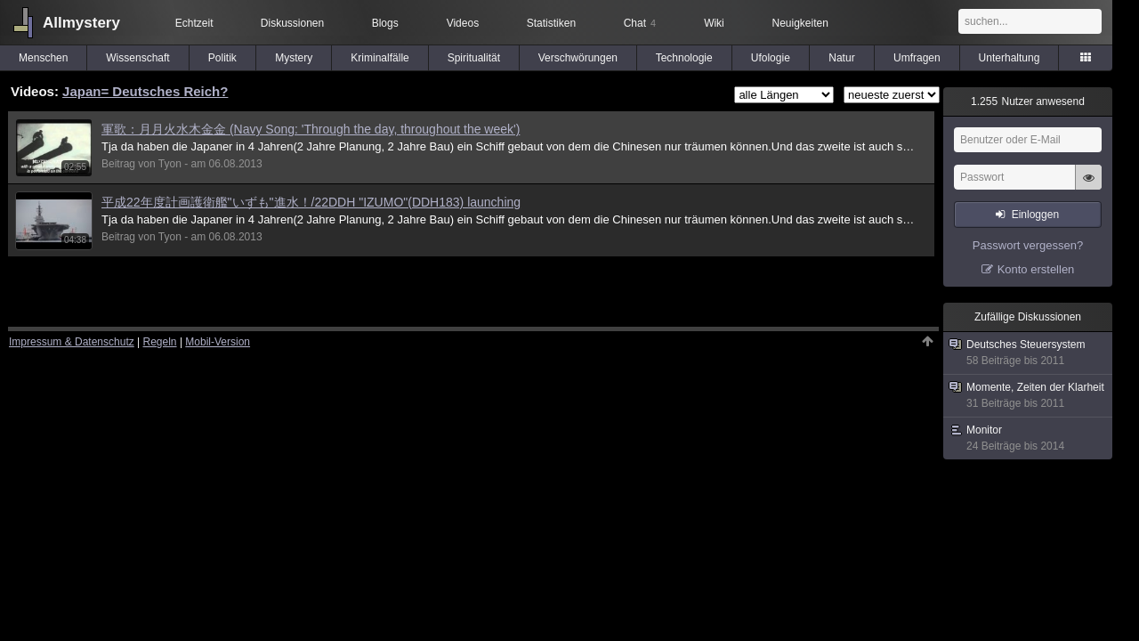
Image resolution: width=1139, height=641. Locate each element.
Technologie (684, 58)
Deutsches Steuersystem (1028, 353)
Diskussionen (292, 23)
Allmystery (81, 22)
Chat (640, 23)
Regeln (160, 342)
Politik (222, 58)
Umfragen (917, 58)
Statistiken (551, 23)
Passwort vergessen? (1028, 245)
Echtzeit (194, 23)
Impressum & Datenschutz (71, 342)
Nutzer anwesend (1028, 101)
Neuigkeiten (800, 23)
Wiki (714, 23)
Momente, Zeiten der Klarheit (1028, 395)
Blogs (385, 23)
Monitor (1028, 438)
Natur (841, 58)
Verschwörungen (578, 58)
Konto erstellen (1036, 269)
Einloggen (1035, 214)
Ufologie (770, 58)
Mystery (293, 58)
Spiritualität (474, 58)
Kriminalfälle (379, 58)
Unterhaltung (1009, 58)
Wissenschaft (137, 58)
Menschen (43, 58)
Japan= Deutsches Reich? (145, 91)
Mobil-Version (217, 342)
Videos (463, 23)
